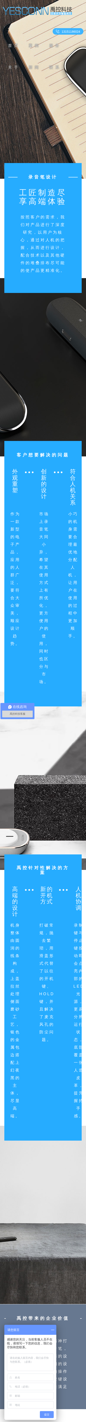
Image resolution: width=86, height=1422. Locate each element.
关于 (14, 67)
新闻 (35, 67)
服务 (55, 45)
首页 (14, 45)
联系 (55, 67)
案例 (35, 45)
